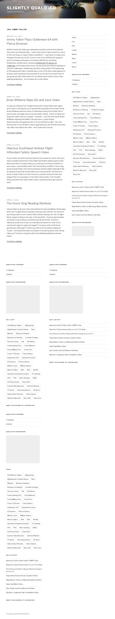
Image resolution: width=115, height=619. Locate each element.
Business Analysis (88, 106)
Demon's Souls (78, 114)
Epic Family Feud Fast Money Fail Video (86, 215)
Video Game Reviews (81, 166)
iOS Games (77, 134)
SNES (100, 150)
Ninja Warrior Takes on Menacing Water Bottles (89, 206)
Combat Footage (97, 110)
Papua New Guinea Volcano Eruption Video (88, 202)
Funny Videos (93, 126)
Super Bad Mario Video (80, 211)
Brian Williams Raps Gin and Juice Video (33, 100)
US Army (102, 162)
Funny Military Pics (80, 122)
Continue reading (14, 84)
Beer (99, 102)
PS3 (74, 150)
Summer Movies (99, 158)
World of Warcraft (79, 170)
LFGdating (76, 80)
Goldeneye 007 (79, 130)
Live (73, 42)
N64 (88, 142)
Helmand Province (94, 130)
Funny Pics (94, 122)
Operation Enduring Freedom (84, 146)
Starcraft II (92, 154)
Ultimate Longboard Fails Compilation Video (22, 592)
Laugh (74, 50)
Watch (74, 54)
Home (74, 37)
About (74, 67)
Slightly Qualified (31, 7)
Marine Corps (78, 138)
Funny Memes (95, 118)
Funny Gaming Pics (80, 118)
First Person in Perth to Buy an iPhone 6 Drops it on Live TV (71, 334)
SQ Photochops (79, 154)
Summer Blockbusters (81, 158)
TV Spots (76, 162)
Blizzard (76, 106)
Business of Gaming (80, 110)
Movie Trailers (78, 142)
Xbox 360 (92, 170)
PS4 (80, 150)
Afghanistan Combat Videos (83, 102)
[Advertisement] (83, 231)
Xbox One (76, 174)
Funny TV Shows (79, 126)
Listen (74, 63)
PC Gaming (101, 146)
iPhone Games (89, 134)
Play (73, 46)
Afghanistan (95, 98)
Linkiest (75, 84)
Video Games (97, 166)
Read (74, 58)
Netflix (101, 142)
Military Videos (91, 138)
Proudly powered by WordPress (18, 614)
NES (94, 142)
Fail (88, 114)
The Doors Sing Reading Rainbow (29, 203)
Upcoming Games (89, 162)
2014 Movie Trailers (80, 98)
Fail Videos (97, 114)
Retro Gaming (90, 150)
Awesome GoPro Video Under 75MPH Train (88, 187)
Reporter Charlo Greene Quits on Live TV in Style (90, 191)
